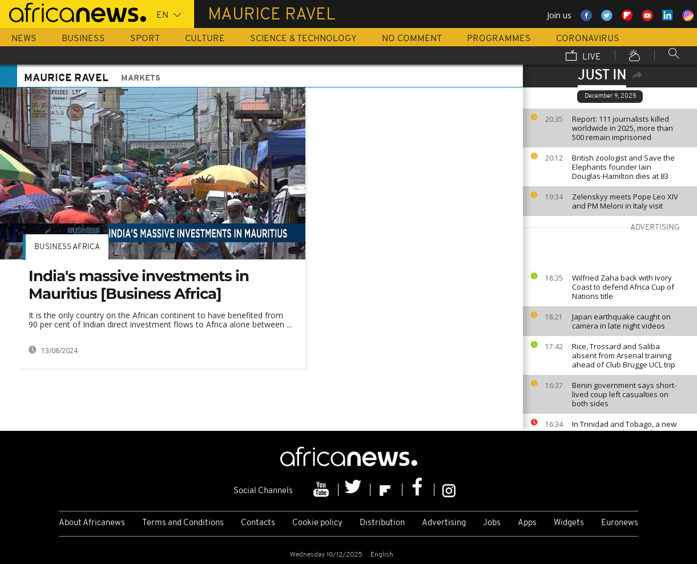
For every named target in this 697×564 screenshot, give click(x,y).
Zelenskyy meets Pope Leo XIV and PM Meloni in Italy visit (625, 201)
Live (583, 56)
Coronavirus (587, 38)
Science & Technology (303, 38)
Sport (145, 38)
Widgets (569, 523)
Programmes (499, 38)
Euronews (619, 523)
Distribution (382, 523)
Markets (140, 78)
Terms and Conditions (183, 523)
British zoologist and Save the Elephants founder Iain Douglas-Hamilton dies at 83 (623, 167)
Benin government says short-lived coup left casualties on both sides (624, 394)
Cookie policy (317, 523)
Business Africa (67, 247)
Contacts (258, 523)
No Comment (412, 38)
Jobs (492, 523)
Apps (527, 523)
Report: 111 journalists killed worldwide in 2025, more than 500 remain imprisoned (622, 128)
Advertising (444, 523)
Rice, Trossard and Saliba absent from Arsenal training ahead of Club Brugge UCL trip (623, 355)
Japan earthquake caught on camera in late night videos (621, 321)
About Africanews (92, 523)
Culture (205, 38)
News (24, 38)
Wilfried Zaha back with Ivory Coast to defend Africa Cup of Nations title (623, 287)
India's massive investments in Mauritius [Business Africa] (139, 285)
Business (83, 38)
